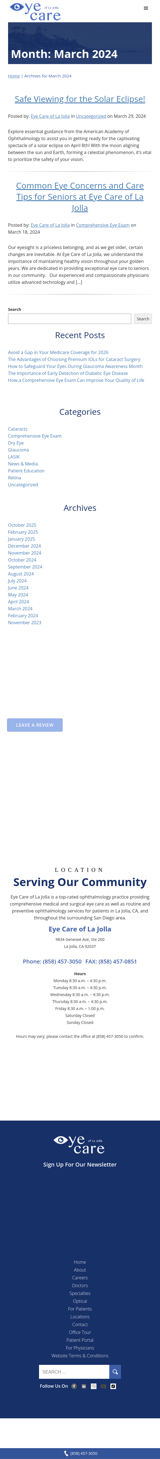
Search (14, 309)
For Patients (80, 1309)
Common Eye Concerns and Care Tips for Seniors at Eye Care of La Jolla (80, 196)
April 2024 (18, 602)
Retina (14, 478)
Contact (80, 1324)
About (80, 1270)
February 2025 (23, 532)
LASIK (14, 457)
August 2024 (21, 574)
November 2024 (25, 553)
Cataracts (18, 429)
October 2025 (22, 525)
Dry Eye (16, 443)
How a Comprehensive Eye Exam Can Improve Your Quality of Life (77, 380)
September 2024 (25, 567)
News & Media (23, 464)
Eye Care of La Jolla (50, 116)
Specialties (80, 1293)
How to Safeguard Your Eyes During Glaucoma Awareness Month (75, 366)
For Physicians (80, 1348)
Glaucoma (18, 450)
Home (14, 76)
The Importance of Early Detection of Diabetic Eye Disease (68, 373)
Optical (80, 1301)
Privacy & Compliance (72, 1430)
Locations (80, 1316)
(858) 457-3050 (62, 961)
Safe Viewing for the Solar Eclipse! (80, 98)
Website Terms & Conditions (80, 1355)
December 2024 (24, 546)
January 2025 (21, 539)
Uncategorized (91, 116)
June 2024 (18, 588)
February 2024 (23, 616)
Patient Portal (80, 1340)
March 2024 (20, 609)
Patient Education (26, 471)
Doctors (80, 1285)
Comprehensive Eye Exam (103, 225)
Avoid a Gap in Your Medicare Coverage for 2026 (58, 352)
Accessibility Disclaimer (120, 1430)
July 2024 (17, 581)
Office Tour (80, 1332)
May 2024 (18, 595)
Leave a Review (35, 725)
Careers (80, 1277)
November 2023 (25, 622)
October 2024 (22, 560)
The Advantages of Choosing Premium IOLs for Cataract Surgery (74, 359)
